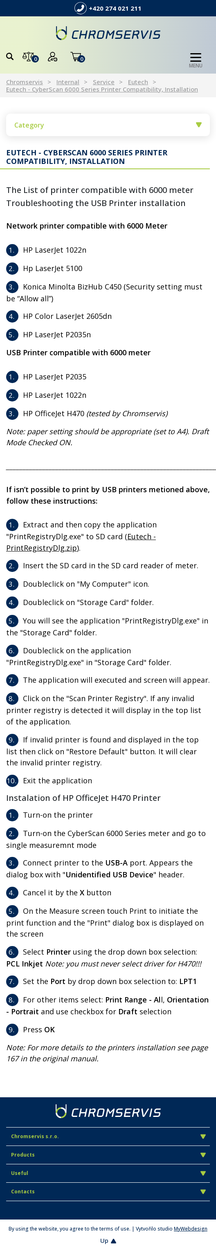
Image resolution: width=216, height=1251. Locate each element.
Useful (108, 1173)
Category (108, 125)
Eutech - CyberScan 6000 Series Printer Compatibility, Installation (102, 89)
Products (108, 1154)
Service (104, 82)
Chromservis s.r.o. (108, 1136)
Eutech (138, 82)
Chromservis (24, 82)
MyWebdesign (190, 1228)
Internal (67, 82)
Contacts (108, 1191)
